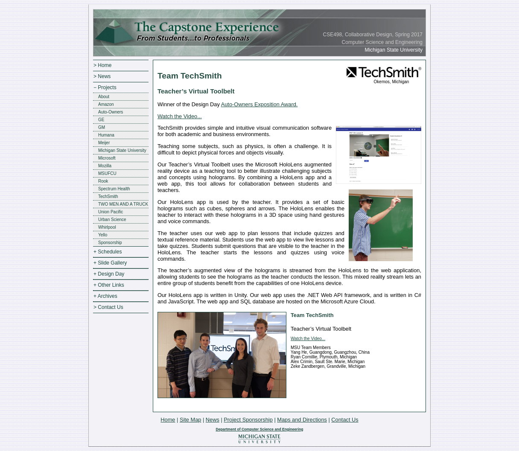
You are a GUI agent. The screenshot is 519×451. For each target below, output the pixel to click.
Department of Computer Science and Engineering (259, 429)
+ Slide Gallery (110, 263)
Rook (103, 181)
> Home (102, 65)
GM (101, 127)
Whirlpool (107, 227)
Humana (106, 135)
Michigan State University (122, 150)
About (103, 96)
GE (101, 119)
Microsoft (107, 158)
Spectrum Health (114, 188)
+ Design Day (108, 274)
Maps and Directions (302, 419)
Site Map (190, 419)
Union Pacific (110, 211)
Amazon (106, 104)
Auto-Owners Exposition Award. (259, 104)
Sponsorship (110, 242)
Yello (102, 235)
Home (167, 419)
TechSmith (108, 196)
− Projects (105, 87)
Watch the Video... (179, 116)
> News (102, 76)
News (212, 419)
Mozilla (104, 165)
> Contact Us (108, 307)
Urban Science (112, 219)
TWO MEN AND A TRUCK (123, 204)
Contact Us (344, 419)
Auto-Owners (110, 112)
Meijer (104, 142)
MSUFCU (107, 173)
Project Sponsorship (248, 419)
